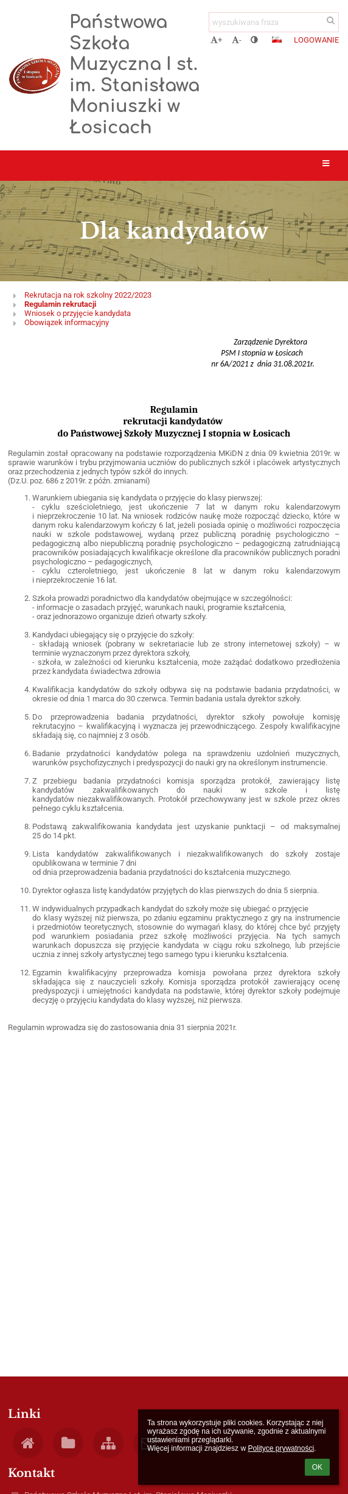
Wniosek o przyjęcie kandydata (77, 313)
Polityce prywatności (281, 1448)
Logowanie (316, 39)
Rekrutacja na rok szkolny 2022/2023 (87, 295)
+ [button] (216, 39)
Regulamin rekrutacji (60, 304)
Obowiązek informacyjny (66, 322)
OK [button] (317, 1467)
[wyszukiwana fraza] (274, 22)
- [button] (237, 39)
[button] (277, 39)
